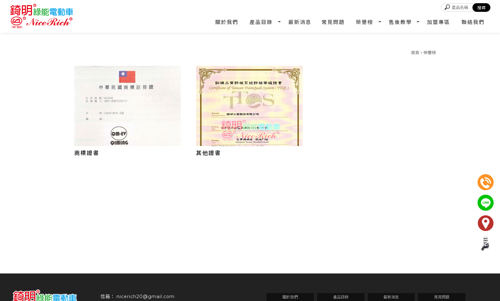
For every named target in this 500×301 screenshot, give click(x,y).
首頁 (415, 52)
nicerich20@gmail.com (146, 296)
